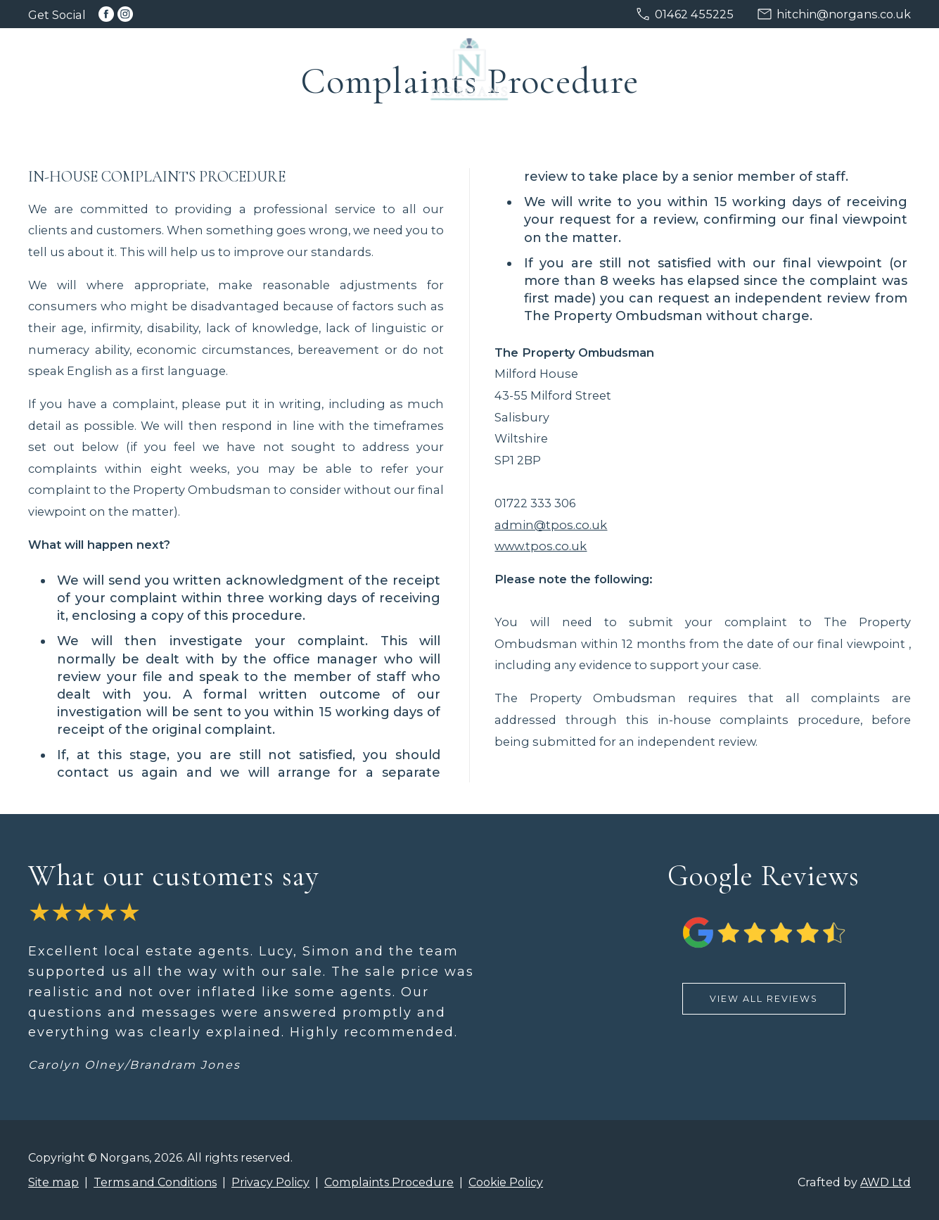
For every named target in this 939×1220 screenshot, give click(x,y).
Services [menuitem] (715, 66)
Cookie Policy (505, 1182)
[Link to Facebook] (106, 14)
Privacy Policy (270, 1182)
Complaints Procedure (389, 1182)
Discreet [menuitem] (334, 66)
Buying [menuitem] (248, 66)
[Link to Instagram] (125, 14)
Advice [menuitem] (798, 66)
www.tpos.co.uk (540, 546)
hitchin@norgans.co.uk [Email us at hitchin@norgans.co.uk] (844, 14)
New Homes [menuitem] (614, 66)
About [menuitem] (874, 66)
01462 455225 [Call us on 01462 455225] (694, 14)
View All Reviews (764, 998)
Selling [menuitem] (167, 66)
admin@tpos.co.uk (550, 525)
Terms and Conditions (155, 1182)
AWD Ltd (885, 1182)
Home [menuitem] (93, 66)
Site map (53, 1182)
